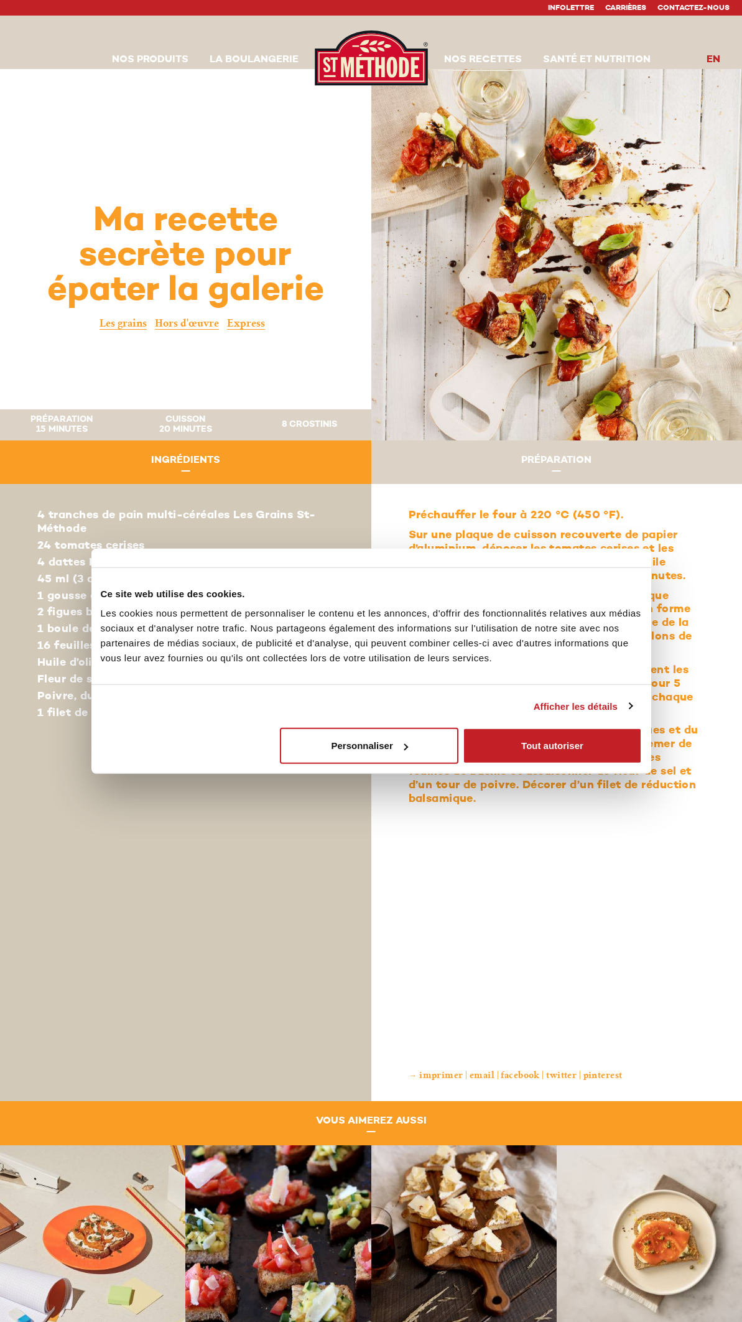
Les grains (123, 323)
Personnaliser (370, 745)
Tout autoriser (552, 745)
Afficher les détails (576, 706)
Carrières (625, 8)
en (713, 60)
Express (246, 323)
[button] (150, 60)
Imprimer (441, 1075)
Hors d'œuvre (187, 323)
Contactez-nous (693, 8)
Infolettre (571, 8)
